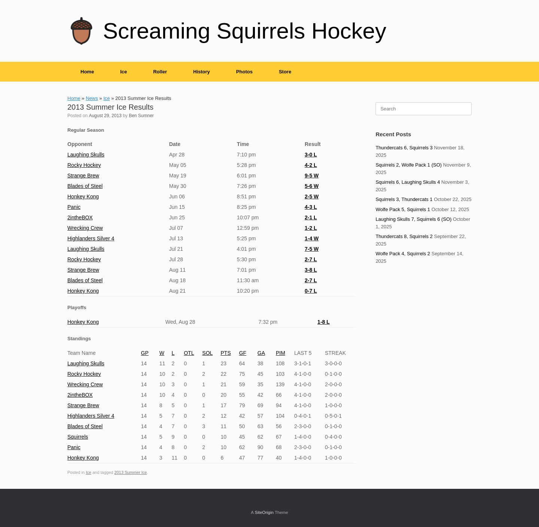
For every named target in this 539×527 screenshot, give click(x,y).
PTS (226, 353)
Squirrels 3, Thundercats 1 (403, 199)
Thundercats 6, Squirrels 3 (403, 147)
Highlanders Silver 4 (90, 238)
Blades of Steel (85, 186)
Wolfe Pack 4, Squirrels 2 (402, 253)
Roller (160, 71)
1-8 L (323, 322)
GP (145, 353)
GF (242, 353)
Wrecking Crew (85, 228)
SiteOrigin (264, 512)
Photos (244, 71)
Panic (73, 207)
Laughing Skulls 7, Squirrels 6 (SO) (413, 219)
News (92, 98)
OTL (189, 353)
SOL (207, 353)
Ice (123, 71)
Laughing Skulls (85, 155)
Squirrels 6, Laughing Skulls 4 (407, 182)
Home (87, 71)
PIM (280, 353)
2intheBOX (80, 217)
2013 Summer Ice (130, 472)
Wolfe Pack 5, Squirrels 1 (402, 209)
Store (285, 71)
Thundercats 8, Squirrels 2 (403, 236)
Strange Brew (83, 176)
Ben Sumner (141, 115)
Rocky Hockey (84, 165)
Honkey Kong (83, 196)
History (201, 71)
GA (261, 353)
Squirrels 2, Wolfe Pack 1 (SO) (408, 165)
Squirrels (77, 437)
